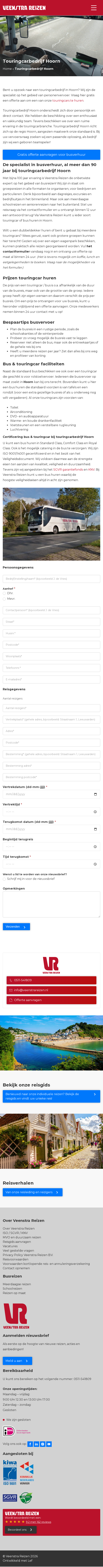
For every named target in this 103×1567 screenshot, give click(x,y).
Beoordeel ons (17, 1529)
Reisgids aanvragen (17, 1242)
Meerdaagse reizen (17, 1284)
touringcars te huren (68, 100)
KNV (91, 469)
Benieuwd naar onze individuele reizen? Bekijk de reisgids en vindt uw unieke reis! (42, 1096)
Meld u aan (14, 1361)
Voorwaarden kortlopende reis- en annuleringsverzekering (46, 1264)
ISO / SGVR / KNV (15, 1233)
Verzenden (13, 926)
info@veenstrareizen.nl (28, 990)
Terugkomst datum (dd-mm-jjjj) (29, 822)
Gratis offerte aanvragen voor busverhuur (51, 155)
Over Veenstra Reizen (19, 1228)
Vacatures (10, 1246)
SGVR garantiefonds (68, 469)
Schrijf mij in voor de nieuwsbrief (29, 879)
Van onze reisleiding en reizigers (29, 1192)
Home (7, 69)
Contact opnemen (16, 1268)
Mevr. (9, 598)
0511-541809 (20, 980)
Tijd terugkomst (17, 857)
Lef (30, 1560)
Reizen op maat (14, 1293)
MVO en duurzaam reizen (22, 1237)
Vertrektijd (12, 804)
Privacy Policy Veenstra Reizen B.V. (28, 1255)
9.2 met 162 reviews (38, 1522)
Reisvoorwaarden (15, 1259)
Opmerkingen (14, 888)
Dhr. (8, 593)
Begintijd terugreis (18, 839)
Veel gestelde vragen (18, 1250)
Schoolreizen (12, 1288)
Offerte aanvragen (25, 1000)
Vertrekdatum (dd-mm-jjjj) (25, 787)
